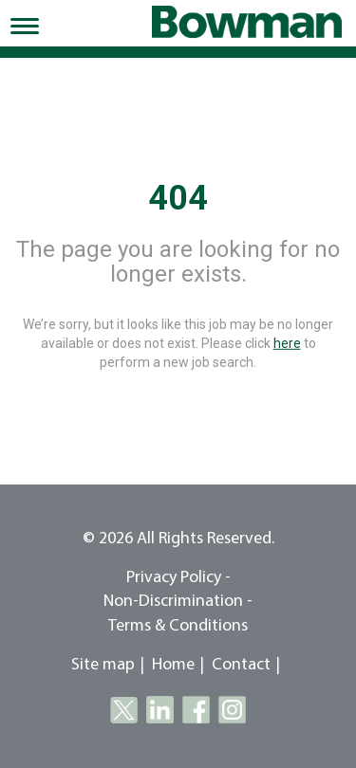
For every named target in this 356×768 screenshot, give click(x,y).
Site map (103, 665)
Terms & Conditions (178, 626)
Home (173, 665)
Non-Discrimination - (178, 602)
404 (178, 198)
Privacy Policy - (178, 578)
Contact (241, 665)
